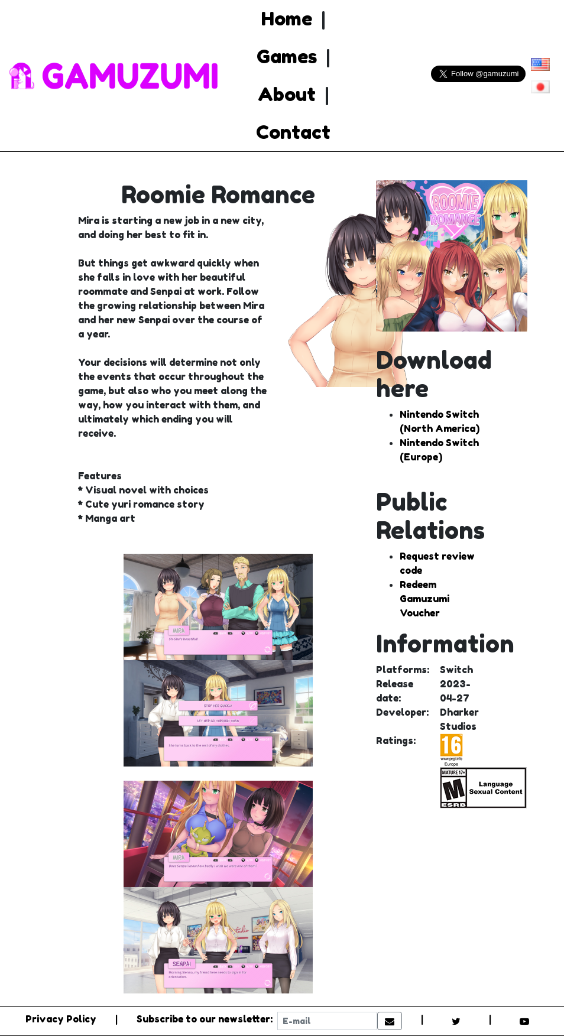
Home (286, 18)
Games (287, 56)
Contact (293, 132)
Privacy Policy (60, 1019)
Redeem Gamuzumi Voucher (424, 599)
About (287, 94)
